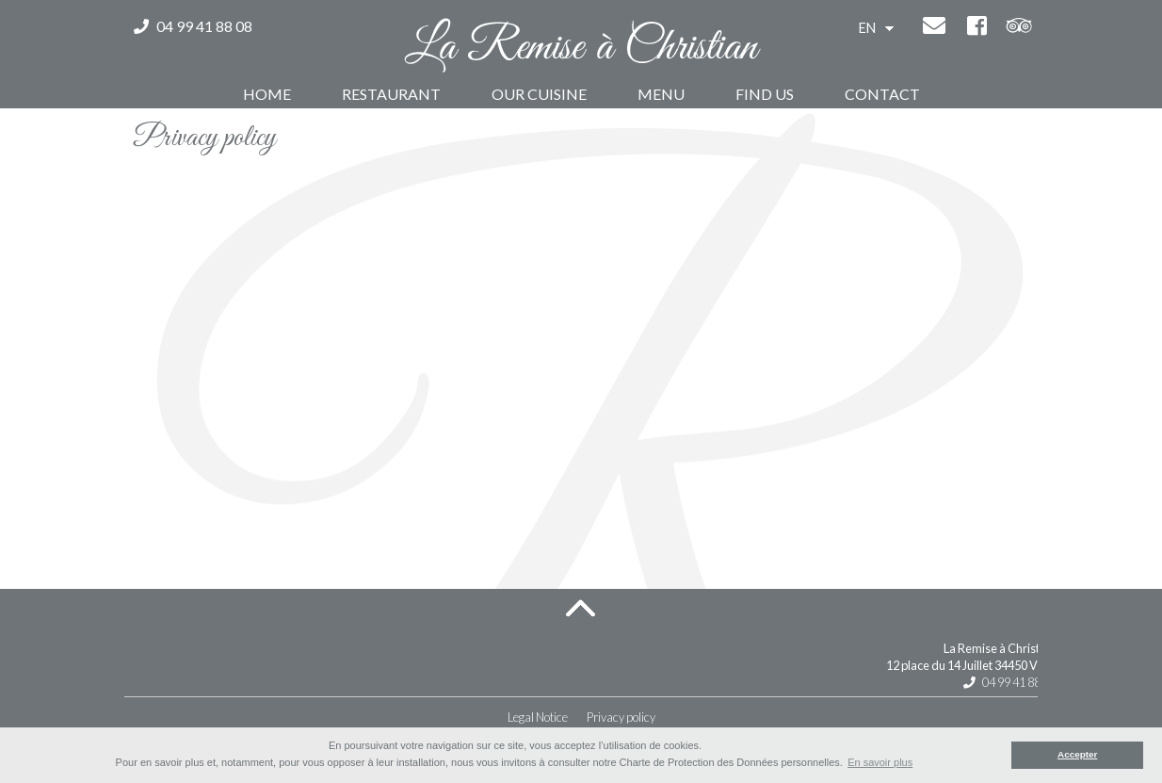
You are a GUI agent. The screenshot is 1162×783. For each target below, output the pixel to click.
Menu (661, 94)
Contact (882, 94)
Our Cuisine (539, 94)
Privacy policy (621, 717)
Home (267, 94)
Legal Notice (538, 717)
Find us (764, 94)
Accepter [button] (1077, 754)
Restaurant (391, 94)
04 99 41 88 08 (193, 26)
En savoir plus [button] (879, 762)
